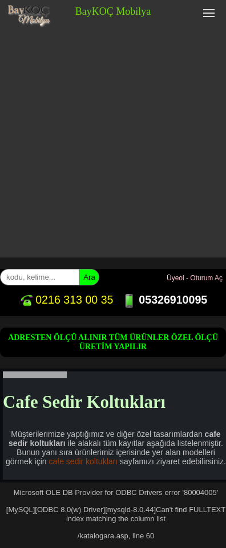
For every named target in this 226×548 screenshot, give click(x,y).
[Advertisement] (113, 144)
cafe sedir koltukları (83, 461)
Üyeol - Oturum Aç (195, 278)
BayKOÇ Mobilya (113, 11)
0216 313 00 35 (66, 299)
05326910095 (164, 299)
